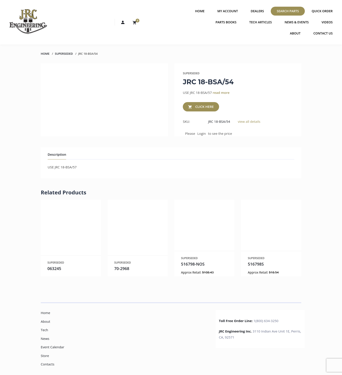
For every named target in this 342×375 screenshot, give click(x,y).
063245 (54, 268)
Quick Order (322, 11)
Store (45, 355)
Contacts (47, 364)
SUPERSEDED (64, 54)
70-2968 (121, 268)
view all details (249, 121)
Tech (44, 330)
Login (201, 133)
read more (221, 92)
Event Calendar (52, 347)
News (45, 338)
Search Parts (288, 11)
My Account (227, 11)
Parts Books (226, 22)
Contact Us (323, 33)
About (295, 33)
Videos (327, 22)
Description (57, 154)
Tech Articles (260, 22)
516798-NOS (193, 264)
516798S (256, 264)
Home (199, 11)
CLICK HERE (201, 107)
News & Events (297, 22)
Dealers (257, 11)
